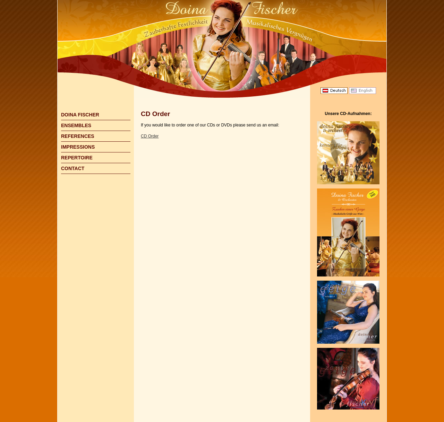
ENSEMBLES (76, 125)
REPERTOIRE (77, 157)
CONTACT (72, 168)
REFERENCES (77, 136)
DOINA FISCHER (80, 114)
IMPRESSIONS (78, 147)
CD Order (150, 136)
